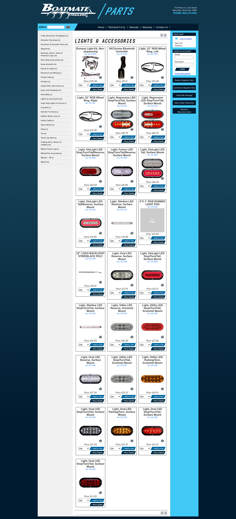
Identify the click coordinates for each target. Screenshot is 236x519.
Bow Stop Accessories (50, 60)
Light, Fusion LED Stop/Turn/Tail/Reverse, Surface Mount (122, 152)
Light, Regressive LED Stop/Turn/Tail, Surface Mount (122, 100)
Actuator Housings (49, 40)
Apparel (44, 48)
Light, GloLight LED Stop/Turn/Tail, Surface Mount (152, 256)
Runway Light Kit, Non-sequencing (90, 50)
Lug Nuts (45, 107)
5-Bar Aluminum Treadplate (53, 35)
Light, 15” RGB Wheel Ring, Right (90, 99)
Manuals (134, 27)
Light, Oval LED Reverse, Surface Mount (122, 256)
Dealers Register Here (184, 80)
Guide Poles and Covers (51, 86)
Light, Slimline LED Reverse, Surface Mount (122, 204)
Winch (43, 162)
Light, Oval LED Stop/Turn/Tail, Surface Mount (90, 412)
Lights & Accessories (50, 99)
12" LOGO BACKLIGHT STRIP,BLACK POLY (90, 255)
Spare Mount (46, 125)
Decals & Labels (48, 68)
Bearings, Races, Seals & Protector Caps (51, 54)
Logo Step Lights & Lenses (52, 103)
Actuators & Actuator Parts (53, 44)
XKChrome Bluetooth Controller (122, 50)
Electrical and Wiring (50, 73)
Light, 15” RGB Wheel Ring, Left (152, 50)
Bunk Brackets (47, 64)
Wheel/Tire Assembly (50, 153)
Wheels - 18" (46, 157)
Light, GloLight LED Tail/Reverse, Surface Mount (90, 204)
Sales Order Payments (184, 103)
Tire (42, 133)
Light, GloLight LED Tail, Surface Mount (152, 151)
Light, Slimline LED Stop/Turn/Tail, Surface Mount (90, 308)
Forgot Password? (182, 73)
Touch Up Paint (47, 137)
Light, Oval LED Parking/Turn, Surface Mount (122, 412)
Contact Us (162, 27)
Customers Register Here (184, 87)
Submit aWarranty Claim (184, 110)
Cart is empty (186, 38)
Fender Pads (46, 77)
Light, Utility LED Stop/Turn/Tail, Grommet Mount (152, 308)
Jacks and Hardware (50, 90)
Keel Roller (45, 94)
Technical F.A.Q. (116, 27)
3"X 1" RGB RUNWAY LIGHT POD (152, 203)
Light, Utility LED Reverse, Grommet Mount (122, 308)
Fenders (44, 81)
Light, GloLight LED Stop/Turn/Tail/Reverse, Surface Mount (90, 152)
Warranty (147, 27)
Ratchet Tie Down (48, 112)
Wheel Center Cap (48, 149)
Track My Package (184, 95)
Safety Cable (46, 120)
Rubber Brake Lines (49, 116)
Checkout (178, 46)
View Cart (179, 43)
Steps (43, 129)
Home (101, 27)
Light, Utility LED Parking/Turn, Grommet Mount (152, 360)
